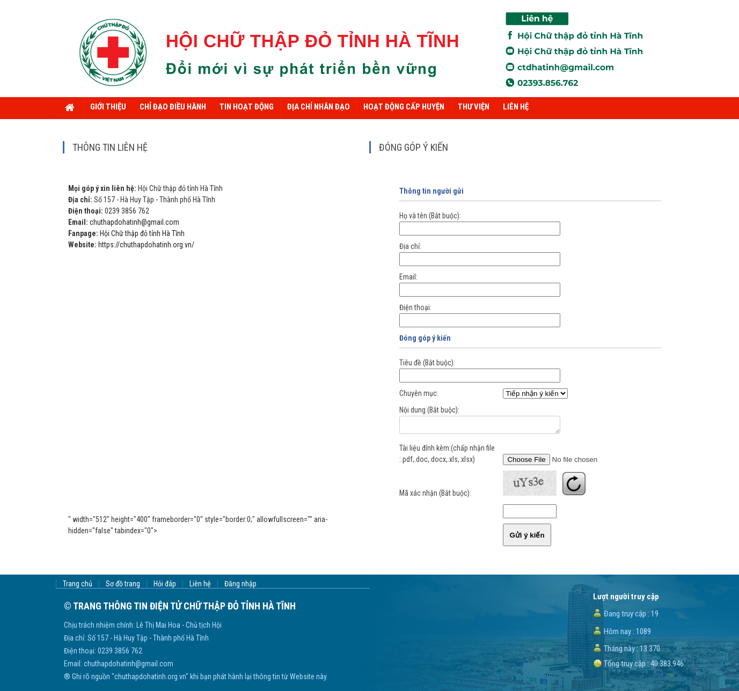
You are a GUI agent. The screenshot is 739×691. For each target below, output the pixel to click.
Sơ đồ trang (123, 584)
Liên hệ (200, 584)
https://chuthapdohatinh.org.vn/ (146, 244)
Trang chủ (77, 584)
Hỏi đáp (164, 584)
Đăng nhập (240, 584)
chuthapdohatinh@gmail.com (134, 222)
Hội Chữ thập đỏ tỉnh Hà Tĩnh (142, 233)
